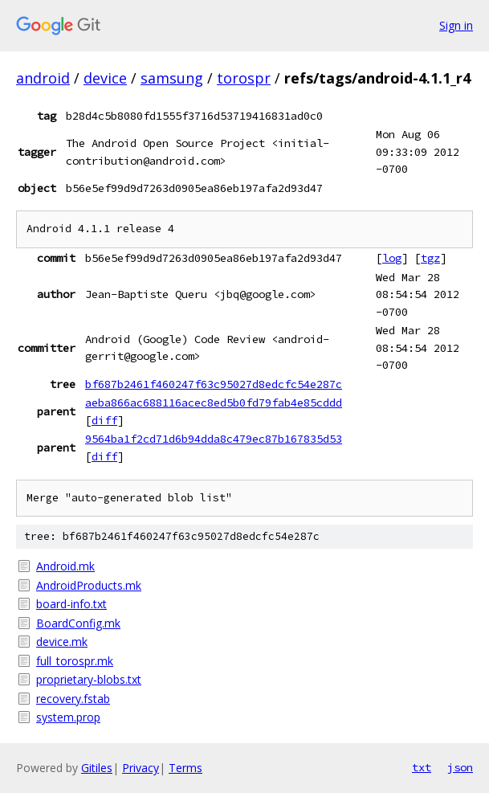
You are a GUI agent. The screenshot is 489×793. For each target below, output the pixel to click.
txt (421, 767)
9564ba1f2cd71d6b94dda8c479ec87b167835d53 (213, 438)
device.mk (62, 641)
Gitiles (96, 767)
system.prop (68, 717)
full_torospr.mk (74, 660)
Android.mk (65, 566)
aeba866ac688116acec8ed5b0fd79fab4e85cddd (213, 402)
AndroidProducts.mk (88, 585)
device (105, 78)
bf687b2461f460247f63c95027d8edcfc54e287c (213, 384)
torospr (244, 78)
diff (104, 420)
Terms (185, 767)
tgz (430, 258)
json (460, 767)
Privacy (140, 767)
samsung (172, 78)
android (43, 78)
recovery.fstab (73, 698)
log (391, 258)
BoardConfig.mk (78, 623)
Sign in (456, 25)
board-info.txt (71, 603)
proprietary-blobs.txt (88, 679)
